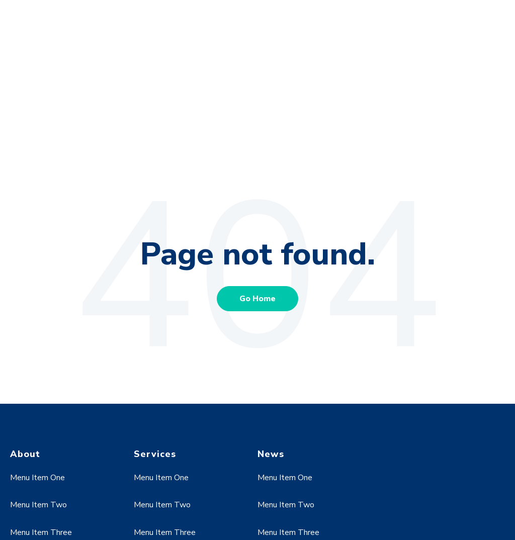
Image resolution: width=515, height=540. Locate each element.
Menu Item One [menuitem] (37, 406)
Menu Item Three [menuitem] (41, 461)
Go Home (257, 227)
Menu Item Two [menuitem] (38, 433)
